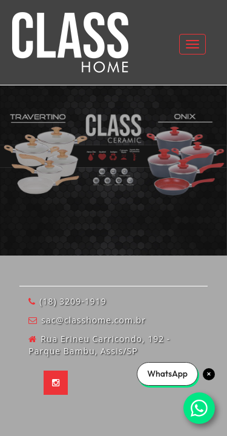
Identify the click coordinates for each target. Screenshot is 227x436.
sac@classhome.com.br (93, 320)
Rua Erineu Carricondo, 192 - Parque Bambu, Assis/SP (99, 345)
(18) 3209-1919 (72, 301)
